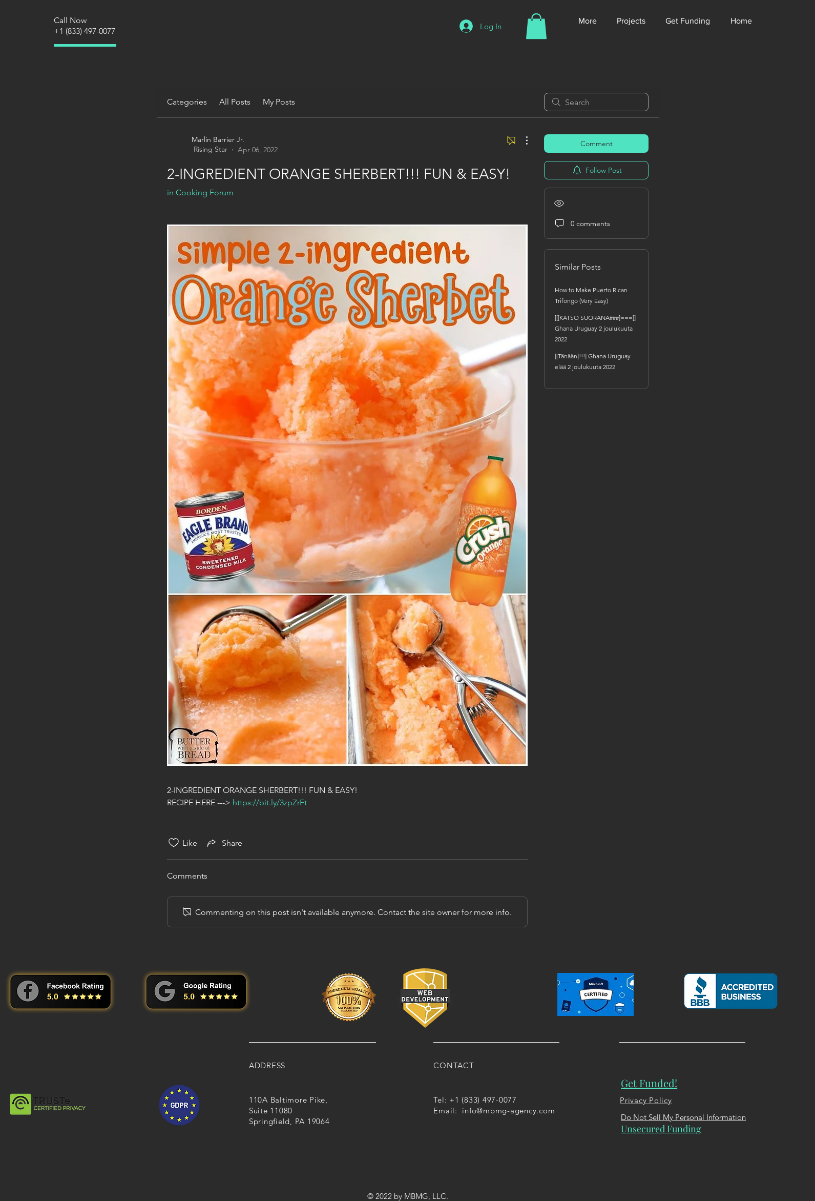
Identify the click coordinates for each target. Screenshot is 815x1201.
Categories (187, 102)
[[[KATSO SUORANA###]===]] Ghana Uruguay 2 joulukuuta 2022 (595, 328)
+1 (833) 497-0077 (84, 31)
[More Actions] (521, 140)
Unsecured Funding (661, 1129)
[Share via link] (223, 843)
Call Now (70, 20)
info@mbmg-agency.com (508, 1110)
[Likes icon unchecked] (173, 843)
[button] (536, 26)
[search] (596, 102)
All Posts (234, 102)
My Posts (279, 102)
